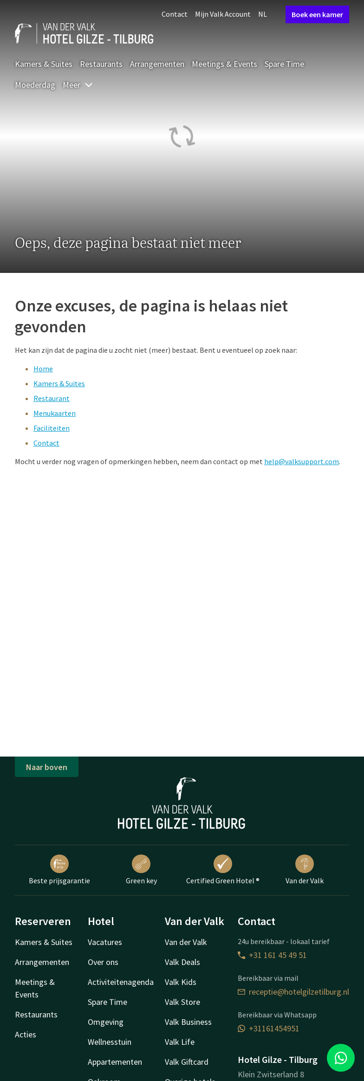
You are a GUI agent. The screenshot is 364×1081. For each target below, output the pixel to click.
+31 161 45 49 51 (272, 955)
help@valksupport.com (301, 461)
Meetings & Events (224, 63)
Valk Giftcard (186, 1061)
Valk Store (182, 1002)
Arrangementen (157, 63)
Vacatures (105, 942)
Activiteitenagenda (121, 982)
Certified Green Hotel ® (223, 869)
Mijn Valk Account (223, 14)
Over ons (103, 962)
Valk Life (180, 1041)
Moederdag (35, 84)
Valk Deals (182, 962)
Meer (78, 84)
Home (43, 368)
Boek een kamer (317, 14)
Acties (25, 1034)
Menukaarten (54, 413)
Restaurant (51, 398)
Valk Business (188, 1021)
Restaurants (101, 63)
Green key (141, 869)
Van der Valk (305, 869)
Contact (175, 14)
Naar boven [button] (46, 767)
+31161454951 (268, 1028)
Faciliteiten (51, 428)
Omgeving (106, 1021)
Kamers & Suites (43, 63)
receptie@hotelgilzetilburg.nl (293, 991)
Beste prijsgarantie (59, 869)
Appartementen (115, 1061)
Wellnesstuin (109, 1041)
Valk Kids (180, 982)
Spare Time (284, 63)
